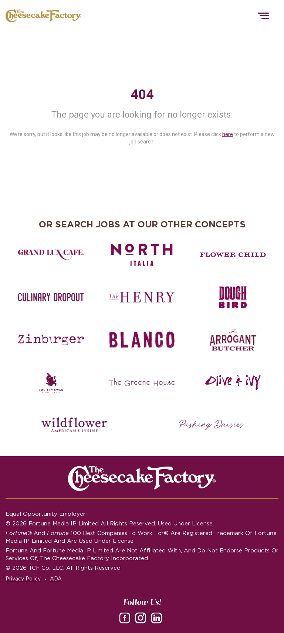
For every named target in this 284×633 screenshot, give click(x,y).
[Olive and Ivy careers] (233, 382)
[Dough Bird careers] (233, 297)
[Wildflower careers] (74, 425)
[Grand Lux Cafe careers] (51, 255)
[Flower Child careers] (233, 255)
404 (142, 94)
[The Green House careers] (142, 382)
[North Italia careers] (142, 255)
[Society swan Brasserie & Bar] (51, 382)
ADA (56, 579)
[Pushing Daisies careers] (211, 425)
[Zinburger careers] (51, 340)
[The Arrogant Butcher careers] (233, 340)
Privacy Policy (23, 579)
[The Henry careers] (142, 297)
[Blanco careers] (142, 340)
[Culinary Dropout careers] (51, 297)
